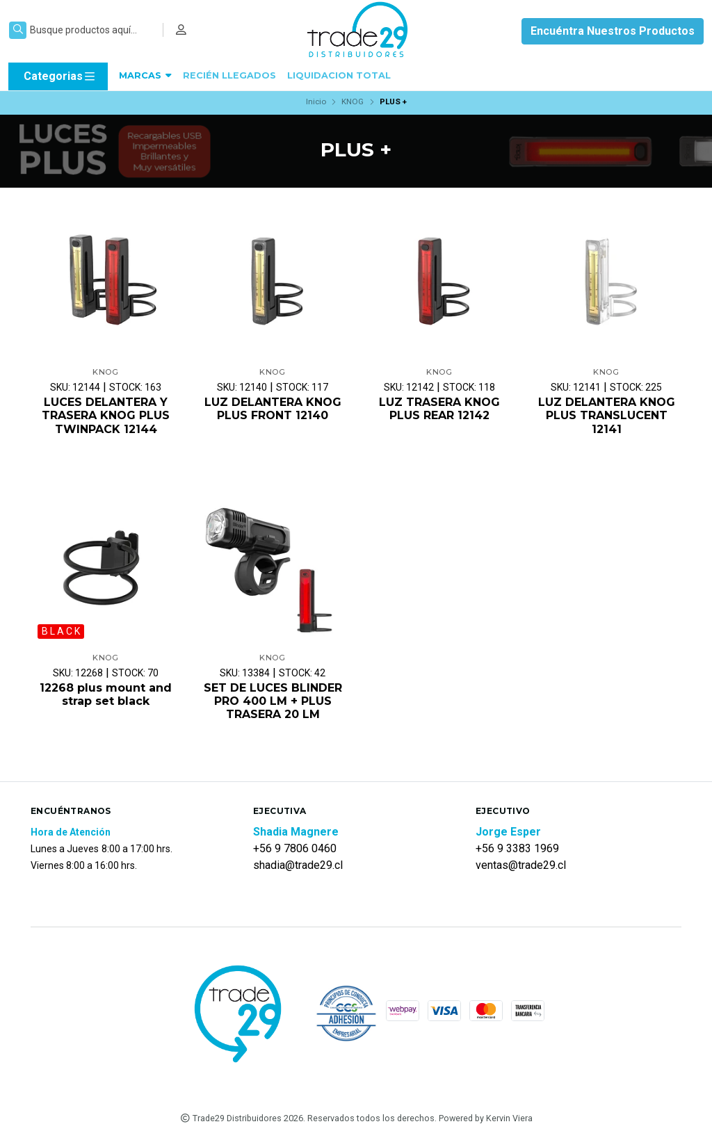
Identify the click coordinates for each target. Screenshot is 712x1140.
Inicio (316, 101)
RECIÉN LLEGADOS (229, 75)
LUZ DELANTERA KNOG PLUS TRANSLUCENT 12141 (606, 415)
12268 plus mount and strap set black (106, 694)
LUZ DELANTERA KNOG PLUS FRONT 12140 (272, 409)
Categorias (60, 76)
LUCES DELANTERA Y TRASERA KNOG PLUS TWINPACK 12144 (106, 415)
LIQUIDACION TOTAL (339, 75)
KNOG (352, 101)
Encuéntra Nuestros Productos (613, 31)
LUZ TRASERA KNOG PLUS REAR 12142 (439, 409)
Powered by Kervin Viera (486, 1118)
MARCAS (145, 75)
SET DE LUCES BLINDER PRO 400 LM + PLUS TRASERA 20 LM (273, 701)
